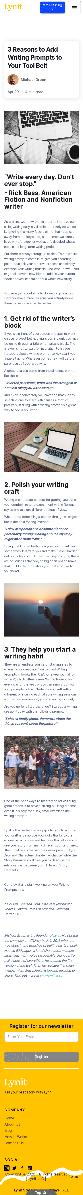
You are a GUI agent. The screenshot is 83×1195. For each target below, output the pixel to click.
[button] (74, 7)
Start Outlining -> (52, 7)
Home (9, 1118)
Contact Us (14, 1143)
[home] (12, 7)
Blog (8, 1130)
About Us (12, 1124)
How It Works (15, 1136)
